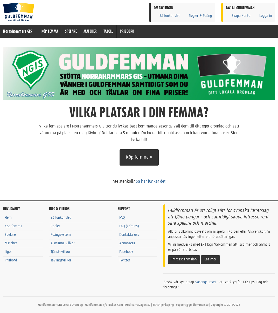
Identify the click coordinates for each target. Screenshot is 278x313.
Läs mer (210, 259)
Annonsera (127, 243)
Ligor (8, 252)
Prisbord (11, 260)
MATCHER (90, 31)
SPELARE (71, 31)
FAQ (122, 217)
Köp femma (13, 226)
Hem (8, 217)
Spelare (10, 235)
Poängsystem (61, 235)
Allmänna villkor (63, 243)
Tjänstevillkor (60, 252)
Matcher (11, 243)
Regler (55, 226)
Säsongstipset (205, 282)
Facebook (126, 252)
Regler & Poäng (197, 15)
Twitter (124, 260)
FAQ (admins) (129, 226)
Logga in (263, 15)
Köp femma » (139, 157)
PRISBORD (127, 31)
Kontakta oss (129, 235)
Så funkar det (167, 15)
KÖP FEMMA (49, 31)
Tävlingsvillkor (61, 260)
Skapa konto (238, 15)
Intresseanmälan (184, 259)
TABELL (108, 31)
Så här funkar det (150, 181)
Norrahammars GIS (17, 31)
